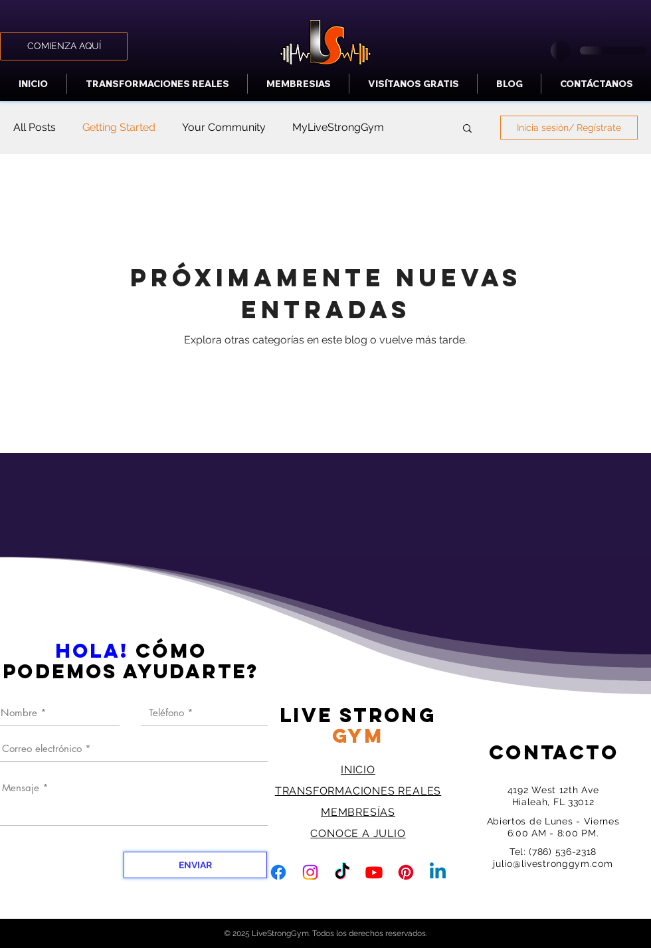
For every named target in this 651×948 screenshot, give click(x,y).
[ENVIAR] (195, 865)
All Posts (34, 127)
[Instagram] (310, 872)
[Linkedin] (438, 872)
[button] (467, 129)
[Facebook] (278, 872)
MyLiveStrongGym (338, 127)
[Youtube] (374, 872)
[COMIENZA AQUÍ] (64, 46)
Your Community (224, 127)
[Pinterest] (406, 872)
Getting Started (118, 127)
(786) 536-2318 (563, 851)
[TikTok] (342, 872)
